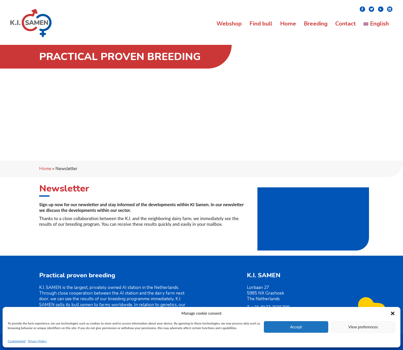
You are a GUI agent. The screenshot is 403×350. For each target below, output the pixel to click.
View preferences (363, 326)
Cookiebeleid (17, 341)
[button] (392, 313)
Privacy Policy (37, 341)
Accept (296, 326)
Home (45, 169)
